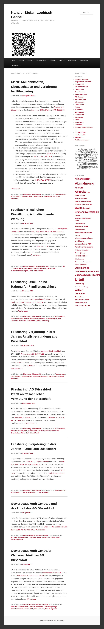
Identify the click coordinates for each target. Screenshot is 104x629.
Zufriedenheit (38, 271)
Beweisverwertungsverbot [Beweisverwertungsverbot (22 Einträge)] (83, 204)
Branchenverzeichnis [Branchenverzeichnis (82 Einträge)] (87, 212)
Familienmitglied (51, 318)
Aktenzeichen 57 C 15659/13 (32, 354)
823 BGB (44, 246)
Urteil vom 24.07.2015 (40, 110)
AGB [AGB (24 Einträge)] (88, 192)
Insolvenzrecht (80, 99)
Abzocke (14, 537)
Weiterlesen (17, 189)
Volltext (30, 365)
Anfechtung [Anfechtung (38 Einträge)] (80, 195)
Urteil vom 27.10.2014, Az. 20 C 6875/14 (47, 232)
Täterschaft (25, 433)
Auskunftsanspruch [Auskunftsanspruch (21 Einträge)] (81, 198)
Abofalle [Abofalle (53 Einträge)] (79, 188)
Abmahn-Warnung (81, 79)
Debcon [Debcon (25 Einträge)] (77, 215)
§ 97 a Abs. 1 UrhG (43, 180)
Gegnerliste (72, 60)
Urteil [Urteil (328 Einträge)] (79, 280)
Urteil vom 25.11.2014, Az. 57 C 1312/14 (27, 302)
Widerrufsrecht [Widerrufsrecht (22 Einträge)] (79, 305)
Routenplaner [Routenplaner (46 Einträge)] (81, 256)
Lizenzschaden (38, 196)
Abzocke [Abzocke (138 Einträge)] (80, 191)
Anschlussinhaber (17, 318)
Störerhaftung (31, 321)
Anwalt (30, 60)
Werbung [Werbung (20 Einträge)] (84, 302)
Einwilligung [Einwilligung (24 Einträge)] (79, 226)
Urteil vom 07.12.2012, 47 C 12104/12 (31, 576)
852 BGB (48, 157)
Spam (26, 271)
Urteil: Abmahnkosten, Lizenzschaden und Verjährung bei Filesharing (34, 86)
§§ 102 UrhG (39, 157)
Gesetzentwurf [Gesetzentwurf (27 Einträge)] (80, 229)
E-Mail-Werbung (42, 268)
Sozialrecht (79, 117)
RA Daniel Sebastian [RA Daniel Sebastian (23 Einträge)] (81, 250)
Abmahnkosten (60, 194)
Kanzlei (21, 60)
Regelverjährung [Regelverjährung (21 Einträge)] (80, 253)
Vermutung (45, 321)
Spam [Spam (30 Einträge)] (77, 265)
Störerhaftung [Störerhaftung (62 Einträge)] (82, 268)
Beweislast (28, 318)
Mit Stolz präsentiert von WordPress (52, 620)
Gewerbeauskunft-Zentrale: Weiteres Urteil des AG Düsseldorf (31, 555)
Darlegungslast (27, 196)
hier (18, 351)
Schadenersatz (39, 609)
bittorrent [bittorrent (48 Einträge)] (85, 208)
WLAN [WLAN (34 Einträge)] (87, 305)
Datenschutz (16, 65)
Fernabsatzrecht (81, 94)
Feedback (51, 268)
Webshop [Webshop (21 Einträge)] (78, 302)
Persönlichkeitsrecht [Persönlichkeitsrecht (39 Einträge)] (84, 247)
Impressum (84, 60)
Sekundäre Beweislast (18, 321)
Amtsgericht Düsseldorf (23, 417)
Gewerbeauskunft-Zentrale (46, 537)
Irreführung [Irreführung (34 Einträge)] (79, 241)
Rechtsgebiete (41, 60)
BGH (25, 431)
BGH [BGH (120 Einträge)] (78, 207)
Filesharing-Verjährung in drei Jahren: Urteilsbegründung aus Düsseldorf (34, 336)
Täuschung (15, 539)
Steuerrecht (79, 122)
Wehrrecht (78, 137)
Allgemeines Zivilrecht (31, 535)
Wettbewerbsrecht (42, 266)
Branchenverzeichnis (35, 607)
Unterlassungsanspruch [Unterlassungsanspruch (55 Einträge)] (87, 271)
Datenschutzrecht (29, 266)
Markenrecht (79, 112)
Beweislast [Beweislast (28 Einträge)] (87, 201)
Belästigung (23, 268)
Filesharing (27, 194)
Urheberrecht (36, 194)
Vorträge (53, 60)
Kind (59, 318)
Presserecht (79, 115)
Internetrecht (43, 535)
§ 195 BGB (51, 154)
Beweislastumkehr (38, 318)
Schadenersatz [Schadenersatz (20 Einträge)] (79, 259)
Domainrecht (79, 92)
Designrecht (79, 89)
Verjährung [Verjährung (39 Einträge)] (79, 284)
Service (62, 60)
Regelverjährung (49, 196)
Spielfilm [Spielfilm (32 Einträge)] (83, 265)
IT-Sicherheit (79, 104)
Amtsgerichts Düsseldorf (51, 351)
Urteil (58, 196)
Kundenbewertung (17, 271)
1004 (38, 246)
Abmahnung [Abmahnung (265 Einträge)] (84, 183)
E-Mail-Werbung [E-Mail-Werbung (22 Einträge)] (80, 223)
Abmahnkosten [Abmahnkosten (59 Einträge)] (82, 179)
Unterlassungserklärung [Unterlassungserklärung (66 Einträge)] (87, 275)
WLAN (36, 433)
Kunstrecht (79, 110)
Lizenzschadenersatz (40, 376)
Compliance (79, 84)
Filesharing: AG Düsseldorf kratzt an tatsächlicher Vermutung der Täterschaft (31, 394)
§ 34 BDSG (35, 255)
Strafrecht (78, 125)
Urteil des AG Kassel (56, 473)
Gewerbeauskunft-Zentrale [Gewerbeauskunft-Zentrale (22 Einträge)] (83, 232)
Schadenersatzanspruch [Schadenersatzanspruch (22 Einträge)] (82, 262)
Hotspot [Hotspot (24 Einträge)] (77, 235)
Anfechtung (32, 537)
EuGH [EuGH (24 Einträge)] (86, 226)
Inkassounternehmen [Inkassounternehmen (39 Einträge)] (84, 238)
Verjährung (14, 198)
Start (13, 60)
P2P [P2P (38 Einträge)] (89, 244)
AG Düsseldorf (16, 196)
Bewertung (32, 268)
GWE (58, 537)
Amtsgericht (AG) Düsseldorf (42, 299)
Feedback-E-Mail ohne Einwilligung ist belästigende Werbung (32, 214)
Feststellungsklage (50, 607)
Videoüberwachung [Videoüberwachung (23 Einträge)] (81, 287)
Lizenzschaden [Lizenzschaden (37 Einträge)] (81, 244)
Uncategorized (80, 132)
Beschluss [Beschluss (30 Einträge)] (79, 201)
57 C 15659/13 (58, 110)
